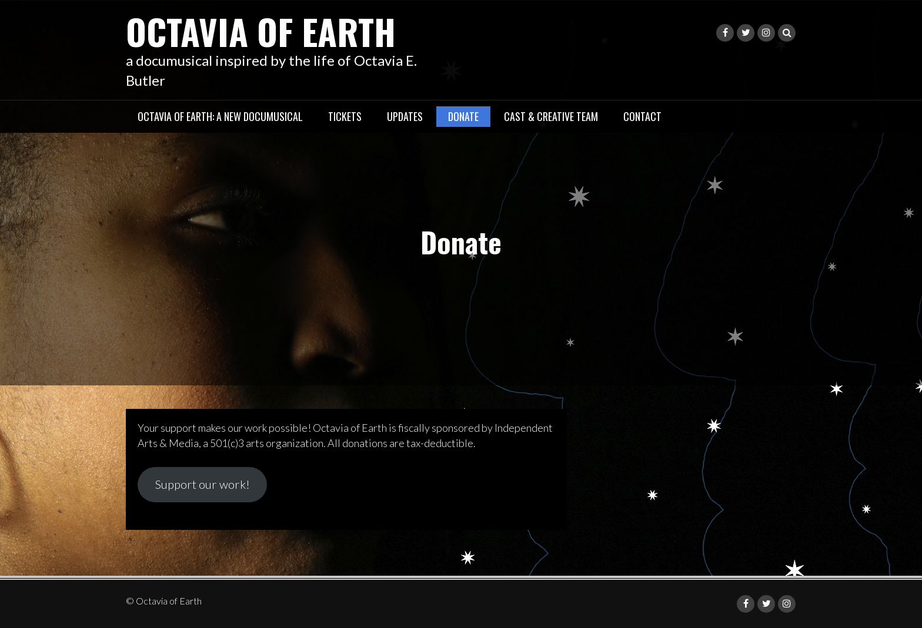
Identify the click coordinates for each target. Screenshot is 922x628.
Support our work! (202, 484)
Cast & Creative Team (551, 116)
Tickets (345, 116)
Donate (463, 116)
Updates (405, 116)
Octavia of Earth (261, 31)
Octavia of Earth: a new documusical (220, 116)
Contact (642, 116)
